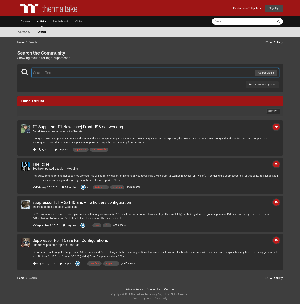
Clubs (78, 21)
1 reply (65, 263)
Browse (25, 21)
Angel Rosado (41, 131)
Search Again (266, 72)
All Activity (24, 31)
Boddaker (39, 168)
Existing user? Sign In (247, 8)
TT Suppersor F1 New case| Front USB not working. (78, 126)
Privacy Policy (134, 289)
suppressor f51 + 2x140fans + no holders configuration (82, 202)
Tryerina (38, 206)
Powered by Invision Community (150, 298)
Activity (41, 23)
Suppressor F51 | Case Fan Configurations (70, 240)
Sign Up (274, 8)
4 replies (69, 225)
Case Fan (71, 206)
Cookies (169, 289)
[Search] (233, 21)
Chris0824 (39, 245)
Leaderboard (60, 21)
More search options (262, 84)
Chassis (77, 131)
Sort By (273, 111)
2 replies (61, 149)
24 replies (69, 187)
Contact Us (154, 289)
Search (41, 31)
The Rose (41, 164)
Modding (72, 168)
